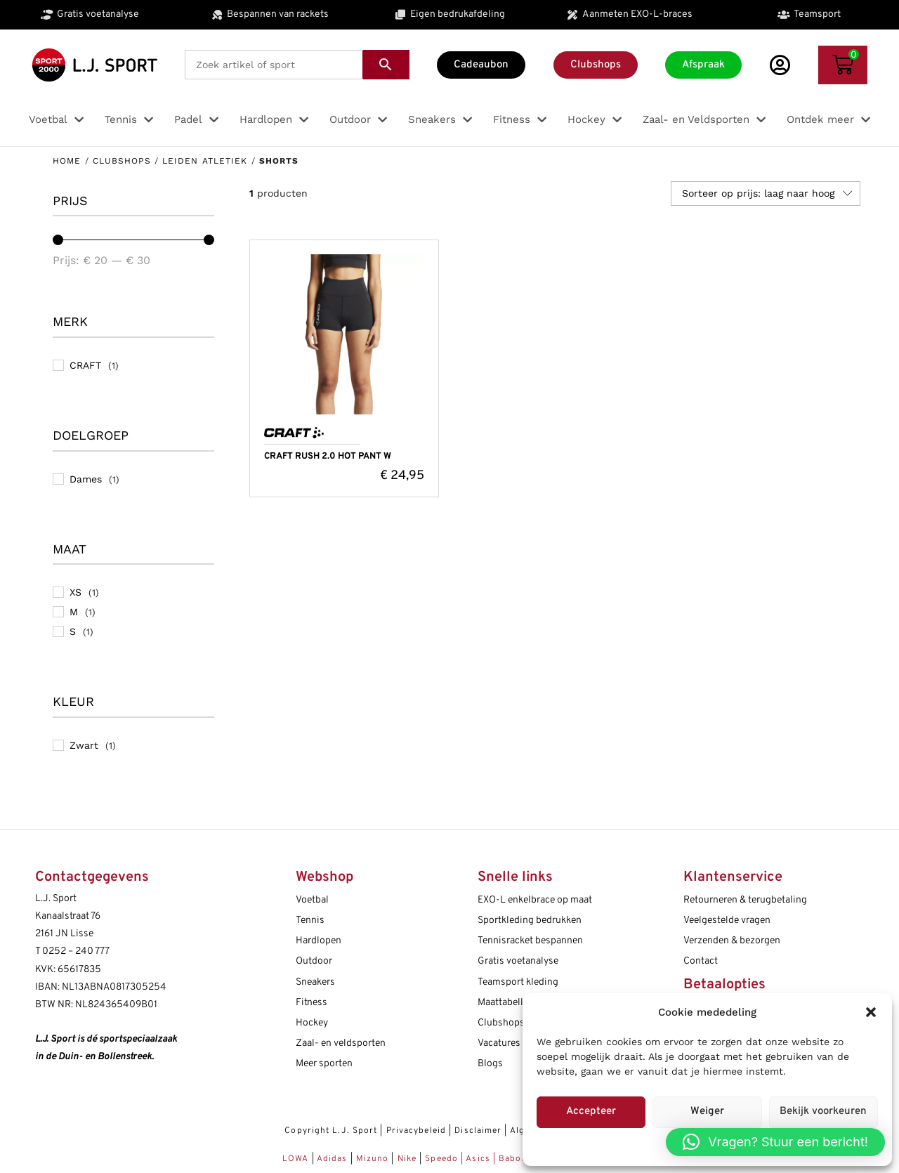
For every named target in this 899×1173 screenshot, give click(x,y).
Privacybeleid (416, 1130)
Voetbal (312, 900)
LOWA (297, 1159)
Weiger (707, 1111)
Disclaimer (477, 1130)
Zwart (84, 745)
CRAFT (85, 365)
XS (75, 592)
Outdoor (314, 961)
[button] (871, 1012)
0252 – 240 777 (76, 951)
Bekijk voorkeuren (823, 1111)
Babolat (516, 1159)
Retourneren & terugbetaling (745, 900)
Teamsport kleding (518, 982)
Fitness (311, 1003)
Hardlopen (318, 941)
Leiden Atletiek (205, 161)
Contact (700, 961)
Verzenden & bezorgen (731, 941)
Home (67, 161)
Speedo (441, 1159)
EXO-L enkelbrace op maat (535, 900)
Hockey (312, 1023)
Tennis (310, 920)
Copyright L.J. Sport (330, 1130)
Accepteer (591, 1111)
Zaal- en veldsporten (341, 1043)
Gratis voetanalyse (518, 961)
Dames (86, 479)
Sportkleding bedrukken (530, 920)
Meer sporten (324, 1064)
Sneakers (315, 982)
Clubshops (122, 161)
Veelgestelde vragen (726, 920)
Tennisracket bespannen (530, 941)
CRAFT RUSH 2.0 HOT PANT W (327, 456)
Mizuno (374, 1159)
